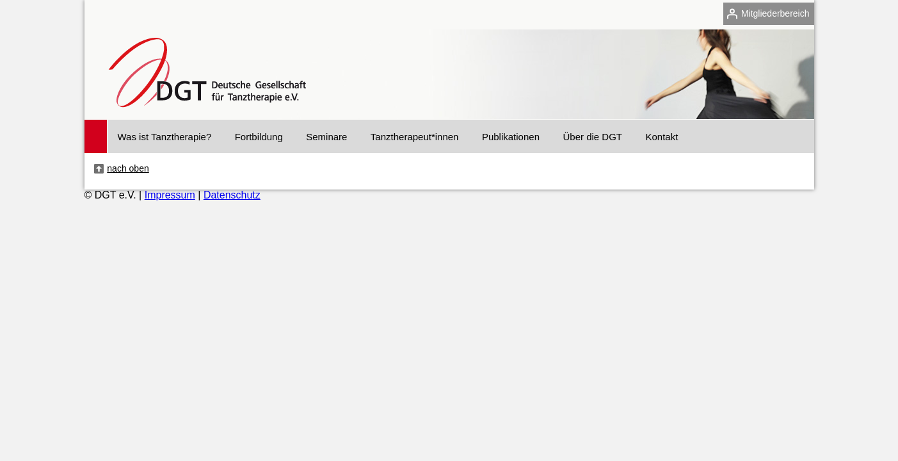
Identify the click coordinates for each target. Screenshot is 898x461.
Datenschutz (232, 195)
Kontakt (661, 136)
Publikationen (511, 136)
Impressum (170, 195)
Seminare (326, 136)
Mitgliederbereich (775, 13)
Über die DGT (592, 136)
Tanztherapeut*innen (415, 136)
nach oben (127, 168)
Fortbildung (259, 136)
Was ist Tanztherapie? (165, 136)
